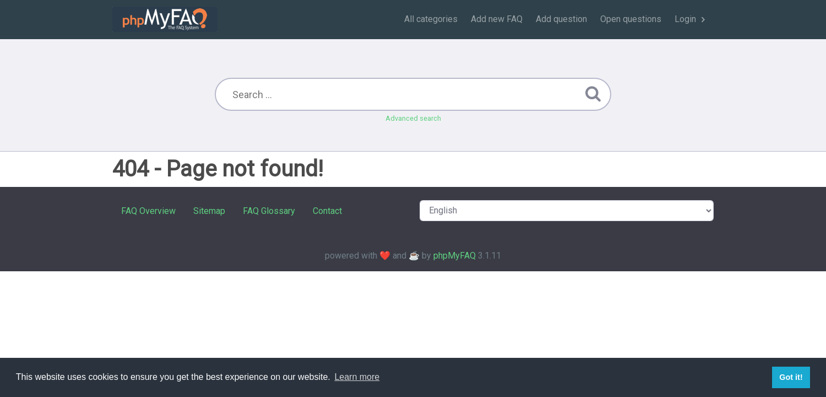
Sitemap (209, 211)
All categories (431, 19)
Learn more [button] (356, 377)
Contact (327, 211)
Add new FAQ (497, 19)
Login (685, 19)
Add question (561, 19)
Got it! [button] (790, 377)
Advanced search (413, 118)
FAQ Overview (148, 211)
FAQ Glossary (269, 211)
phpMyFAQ (454, 255)
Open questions (630, 19)
